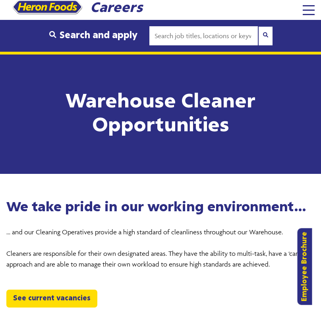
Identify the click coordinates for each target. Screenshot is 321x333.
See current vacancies (52, 298)
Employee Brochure (304, 266)
